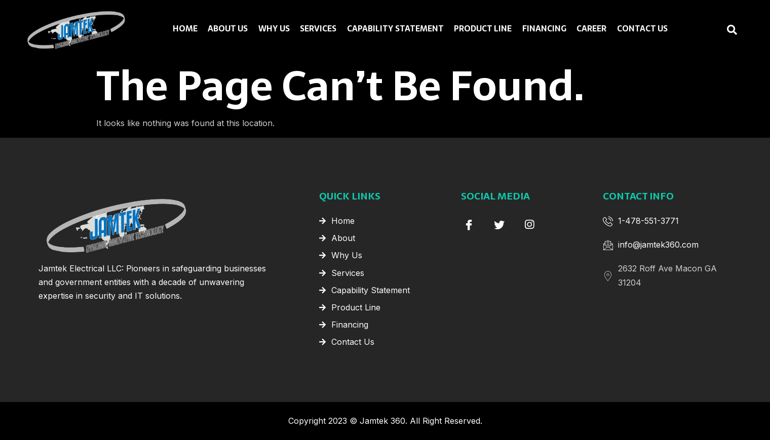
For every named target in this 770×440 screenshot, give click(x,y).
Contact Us (641, 28)
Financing (544, 28)
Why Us (274, 28)
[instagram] (529, 224)
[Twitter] (499, 224)
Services (318, 28)
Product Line (483, 28)
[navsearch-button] (712, 30)
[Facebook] (468, 224)
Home (186, 28)
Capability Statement (395, 28)
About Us (229, 28)
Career (591, 28)
